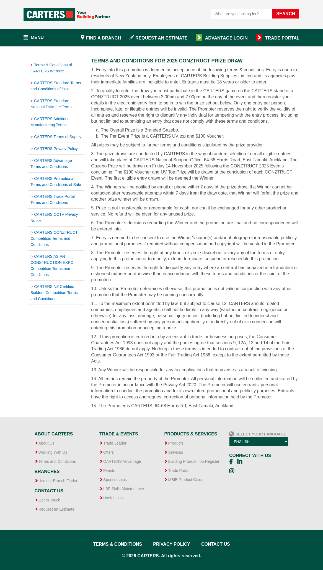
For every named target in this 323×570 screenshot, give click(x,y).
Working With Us (52, 452)
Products (175, 443)
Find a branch (103, 38)
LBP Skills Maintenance (123, 489)
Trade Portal (282, 38)
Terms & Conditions (117, 544)
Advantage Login (226, 38)
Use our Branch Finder (57, 481)
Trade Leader (114, 443)
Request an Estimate (161, 38)
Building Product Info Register (193, 461)
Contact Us (215, 544)
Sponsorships (115, 479)
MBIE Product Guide (185, 479)
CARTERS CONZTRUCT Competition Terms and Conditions (54, 238)
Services (175, 452)
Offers (108, 452)
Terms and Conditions (57, 461)
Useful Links (113, 498)
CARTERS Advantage (122, 461)
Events (109, 470)
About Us (46, 443)
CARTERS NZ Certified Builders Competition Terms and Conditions (54, 292)
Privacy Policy (171, 544)
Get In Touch (49, 500)
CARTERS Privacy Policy (56, 148)
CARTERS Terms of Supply (57, 137)
